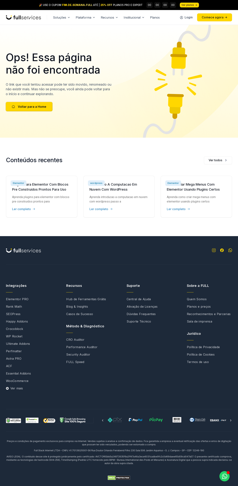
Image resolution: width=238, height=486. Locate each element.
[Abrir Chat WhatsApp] (224, 476)
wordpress (96, 183)
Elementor (18, 183)
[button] (102, 420)
